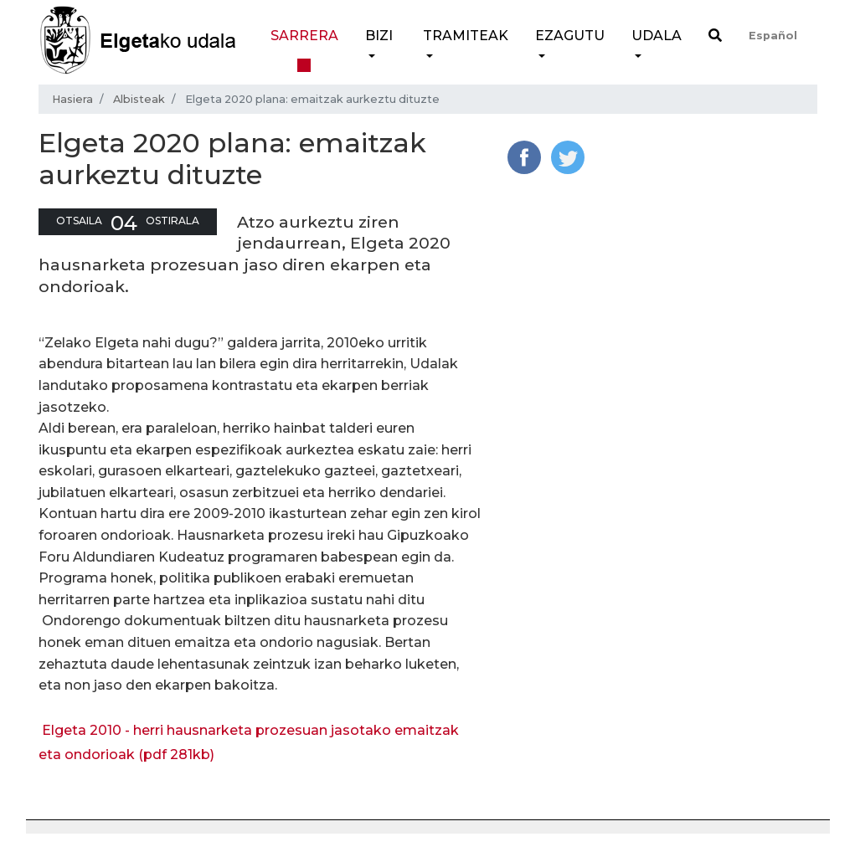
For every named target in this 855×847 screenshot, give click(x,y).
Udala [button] (656, 36)
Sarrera (304, 36)
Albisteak (139, 99)
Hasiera (72, 99)
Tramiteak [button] (465, 36)
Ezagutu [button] (570, 36)
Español (773, 35)
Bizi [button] (379, 36)
